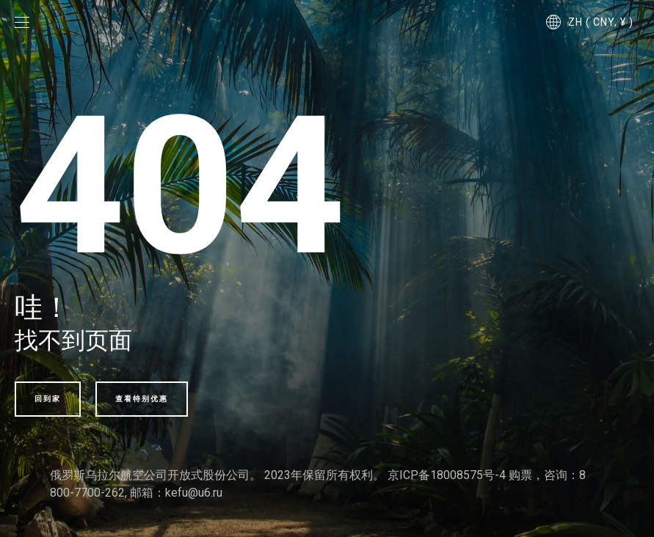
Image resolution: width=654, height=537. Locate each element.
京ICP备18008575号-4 (447, 475)
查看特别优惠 (141, 399)
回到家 (47, 399)
